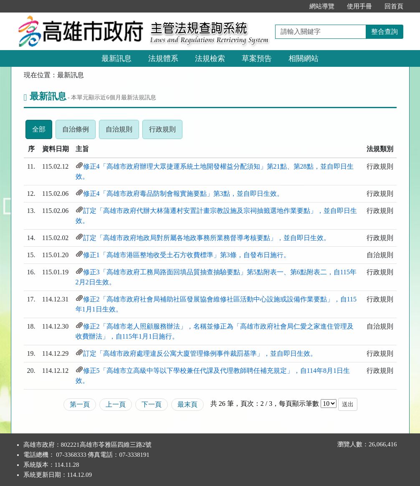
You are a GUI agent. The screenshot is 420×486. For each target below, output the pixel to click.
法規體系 (163, 58)
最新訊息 (116, 58)
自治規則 (122, 131)
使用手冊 (359, 6)
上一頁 (116, 404)
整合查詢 (384, 31)
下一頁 (152, 404)
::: (294, 6)
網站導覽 (321, 6)
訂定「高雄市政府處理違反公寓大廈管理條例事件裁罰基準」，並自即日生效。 (200, 353)
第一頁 (80, 404)
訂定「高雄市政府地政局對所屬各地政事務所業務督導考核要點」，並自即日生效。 (206, 237)
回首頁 (394, 6)
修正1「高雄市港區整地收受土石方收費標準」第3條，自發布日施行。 (186, 254)
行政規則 (165, 131)
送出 (348, 404)
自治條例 (79, 131)
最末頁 (187, 404)
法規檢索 (210, 58)
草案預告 (257, 58)
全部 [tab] (42, 131)
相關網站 (303, 58)
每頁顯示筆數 (299, 403)
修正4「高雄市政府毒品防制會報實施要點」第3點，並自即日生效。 (183, 193)
